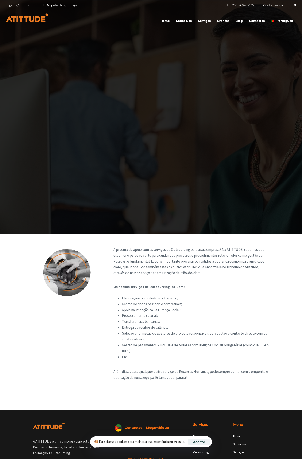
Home (165, 21)
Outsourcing (201, 452)
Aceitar (199, 442)
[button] (294, 5)
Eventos (223, 21)
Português (282, 21)
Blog (239, 21)
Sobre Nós (184, 21)
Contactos (257, 21)
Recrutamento (202, 436)
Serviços (204, 21)
